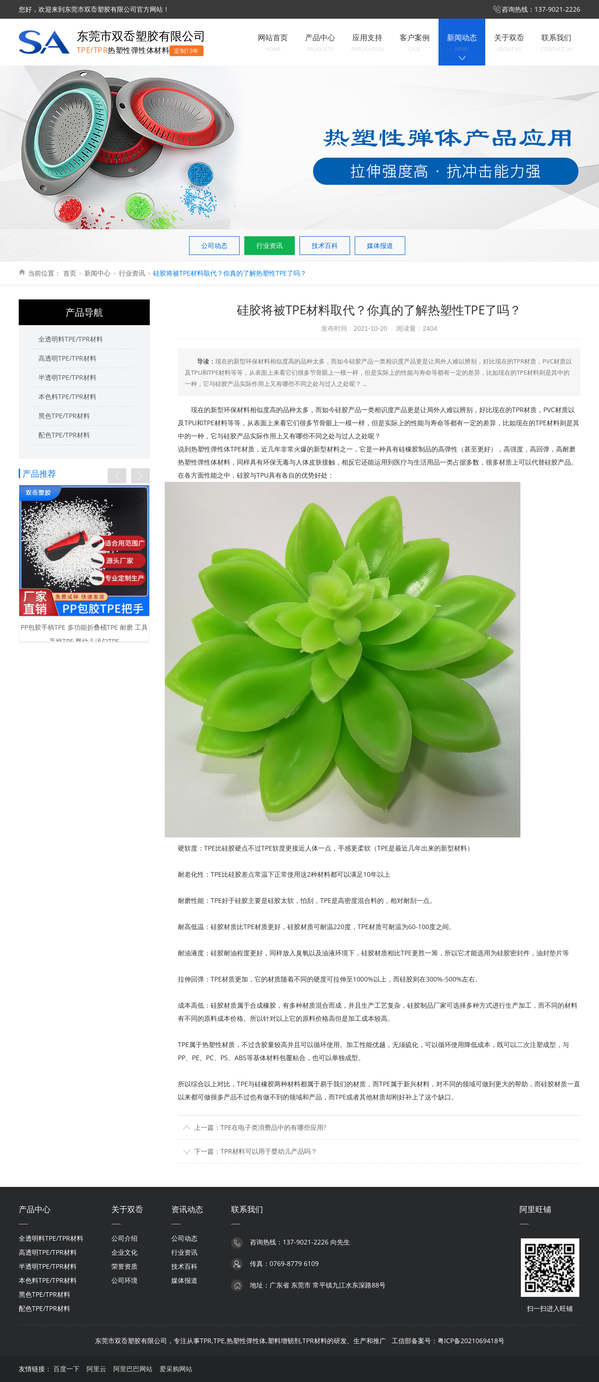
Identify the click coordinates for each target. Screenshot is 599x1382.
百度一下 (66, 1368)
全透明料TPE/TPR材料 (70, 339)
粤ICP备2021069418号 (471, 1340)
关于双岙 (509, 43)
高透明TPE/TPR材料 (67, 358)
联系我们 (556, 43)
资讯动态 (187, 1209)
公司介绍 (124, 1238)
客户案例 (414, 43)
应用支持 (367, 43)
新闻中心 (97, 273)
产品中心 (320, 43)
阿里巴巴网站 (133, 1368)
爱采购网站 (176, 1368)
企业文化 (124, 1252)
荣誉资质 (124, 1266)
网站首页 (272, 43)
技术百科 (325, 245)
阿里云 (96, 1368)
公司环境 (124, 1280)
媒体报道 (380, 245)
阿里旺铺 (535, 1209)
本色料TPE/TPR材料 (67, 396)
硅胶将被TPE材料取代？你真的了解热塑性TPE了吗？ (230, 273)
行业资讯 (269, 245)
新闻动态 (461, 43)
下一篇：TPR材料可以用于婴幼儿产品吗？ (255, 1151)
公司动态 (214, 245)
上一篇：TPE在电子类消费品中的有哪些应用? (260, 1127)
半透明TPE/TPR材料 (67, 377)
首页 (69, 273)
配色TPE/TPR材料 (64, 434)
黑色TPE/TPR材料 (64, 415)
